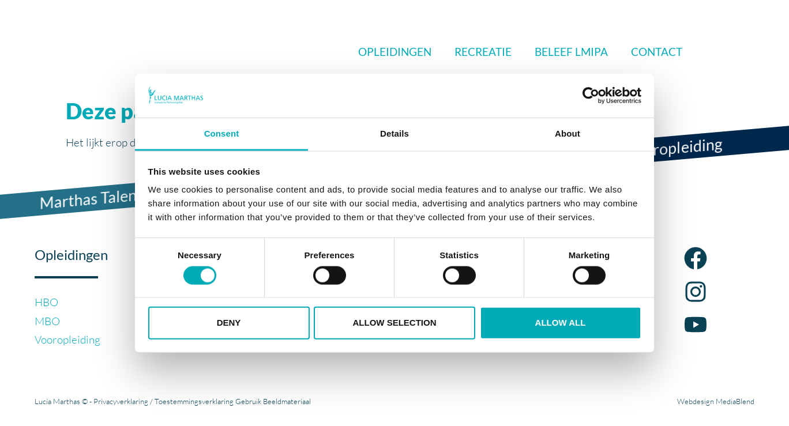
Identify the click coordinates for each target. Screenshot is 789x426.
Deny (229, 322)
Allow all (560, 322)
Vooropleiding (67, 339)
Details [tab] (394, 133)
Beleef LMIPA (571, 51)
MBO (47, 321)
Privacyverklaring (120, 401)
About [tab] (567, 133)
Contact (656, 51)
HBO (46, 302)
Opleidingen (394, 51)
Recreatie (483, 51)
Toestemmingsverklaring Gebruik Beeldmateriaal (233, 401)
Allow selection (395, 322)
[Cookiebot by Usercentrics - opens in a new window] (590, 95)
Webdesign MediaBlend (715, 401)
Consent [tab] (221, 133)
